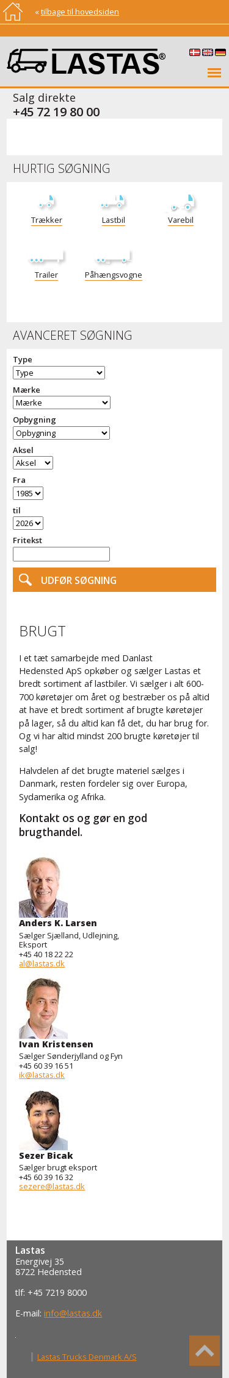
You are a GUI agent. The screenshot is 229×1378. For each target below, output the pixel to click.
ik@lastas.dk (42, 1074)
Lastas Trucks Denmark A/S (87, 1356)
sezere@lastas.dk (52, 1186)
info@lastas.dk (73, 1313)
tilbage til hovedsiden (80, 11)
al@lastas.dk (42, 963)
